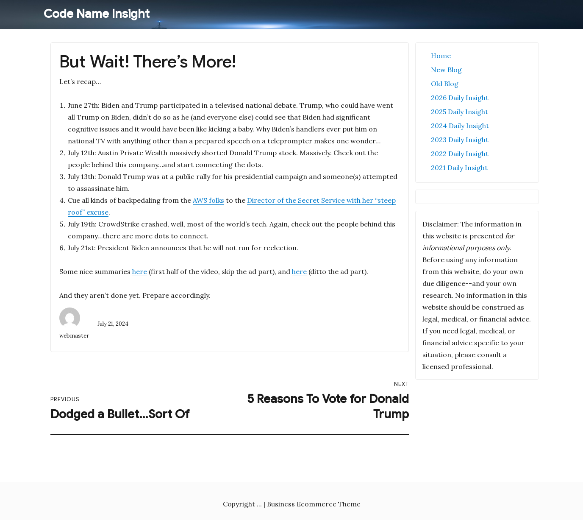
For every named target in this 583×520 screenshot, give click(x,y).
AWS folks (208, 200)
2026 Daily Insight (460, 97)
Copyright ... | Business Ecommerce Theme (292, 504)
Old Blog (444, 83)
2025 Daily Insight (459, 111)
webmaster (74, 335)
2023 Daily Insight (460, 139)
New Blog (446, 69)
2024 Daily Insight (460, 125)
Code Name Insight (97, 13)
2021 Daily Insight (459, 167)
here (139, 271)
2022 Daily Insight (460, 153)
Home (441, 55)
